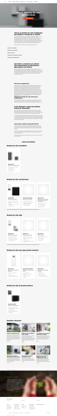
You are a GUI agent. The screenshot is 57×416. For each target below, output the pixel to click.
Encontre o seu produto (30, 1)
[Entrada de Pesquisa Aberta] (50, 1)
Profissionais (35, 1)
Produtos (10, 1)
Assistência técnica (22, 1)
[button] (48, 369)
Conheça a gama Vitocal (28, 18)
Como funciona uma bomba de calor (24, 95)
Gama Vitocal (13, 369)
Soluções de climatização (15, 1)
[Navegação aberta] (5, 1)
